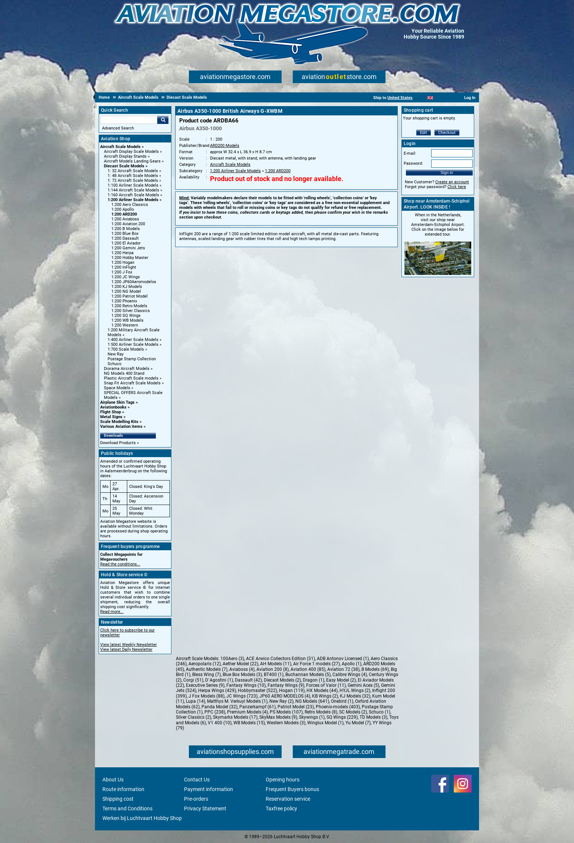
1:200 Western (124, 325)
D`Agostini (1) (219, 680)
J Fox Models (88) (206, 696)
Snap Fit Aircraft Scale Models (132, 383)
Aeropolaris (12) (204, 663)
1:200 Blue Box (124, 233)
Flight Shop (110, 412)
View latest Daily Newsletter (126, 649)
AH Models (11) (275, 663)
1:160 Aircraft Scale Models (133, 195)
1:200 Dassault (125, 238)
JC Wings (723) (242, 696)
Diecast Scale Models (124, 166)
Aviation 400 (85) (308, 669)
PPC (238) (214, 712)
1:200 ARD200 (124, 214)
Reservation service (288, 799)
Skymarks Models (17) (235, 717)
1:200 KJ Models (126, 286)
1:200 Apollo (122, 209)
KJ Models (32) (355, 696)
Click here (456, 186)
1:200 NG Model (126, 291)
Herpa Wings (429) (217, 690)
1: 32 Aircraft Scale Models (133, 170)
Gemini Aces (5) (363, 685)
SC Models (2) (353, 712)
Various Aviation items (121, 426)
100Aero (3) (232, 658)
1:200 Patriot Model (129, 296)
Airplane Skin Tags (117, 402)
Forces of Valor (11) (326, 685)
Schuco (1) (379, 712)
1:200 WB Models (127, 320)
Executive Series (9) (205, 685)
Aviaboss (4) (242, 669)
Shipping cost (118, 799)
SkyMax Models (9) (278, 717)
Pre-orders (196, 799)
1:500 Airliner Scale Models (133, 344)
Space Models (117, 388)
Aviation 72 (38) (343, 669)
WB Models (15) (249, 722)
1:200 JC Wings (125, 277)
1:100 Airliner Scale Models (133, 185)
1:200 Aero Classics (129, 204)
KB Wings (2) (325, 696)
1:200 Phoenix (124, 301)
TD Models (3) (373, 717)
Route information (123, 789)
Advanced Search (118, 128)
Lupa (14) (195, 701)
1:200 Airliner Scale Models (133, 199)
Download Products (118, 442)
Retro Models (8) (321, 712)
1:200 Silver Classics (130, 310)
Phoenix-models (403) (338, 706)
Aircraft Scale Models (120, 146)
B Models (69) (375, 669)
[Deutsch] (448, 97)
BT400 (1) (273, 674)
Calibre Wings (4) (349, 674)
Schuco (114, 363)
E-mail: (410, 153)
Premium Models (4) (247, 712)
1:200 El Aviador (126, 243)
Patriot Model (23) (296, 706)
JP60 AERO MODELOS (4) (284, 696)
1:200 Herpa (122, 252)
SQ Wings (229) (342, 717)
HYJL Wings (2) (355, 690)
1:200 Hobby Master (129, 257)
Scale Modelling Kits (119, 421)
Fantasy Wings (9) (286, 685)
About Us (113, 780)
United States (400, 97)
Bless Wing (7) (206, 674)
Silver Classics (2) (193, 717)
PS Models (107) (286, 712)
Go (162, 120)
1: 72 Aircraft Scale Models (133, 180)
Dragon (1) (313, 680)
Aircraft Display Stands (125, 156)
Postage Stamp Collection (132, 359)
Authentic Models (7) (206, 669)
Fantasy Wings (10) (246, 685)
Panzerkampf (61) (257, 706)
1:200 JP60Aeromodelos (133, 281)
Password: (413, 163)
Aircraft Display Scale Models (131, 151)
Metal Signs (111, 416)
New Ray (116, 354)
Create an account (452, 182)
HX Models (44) (322, 690)
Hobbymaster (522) (257, 690)
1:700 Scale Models (126, 349)
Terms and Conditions (127, 808)
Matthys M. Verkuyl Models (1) (237, 701)
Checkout (447, 132)
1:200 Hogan (122, 262)
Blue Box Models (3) (242, 674)
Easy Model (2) (341, 680)
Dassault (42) (248, 680)
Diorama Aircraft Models (127, 368)
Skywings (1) (312, 717)
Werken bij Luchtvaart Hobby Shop (142, 818)
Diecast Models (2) (282, 680)
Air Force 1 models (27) (316, 663)
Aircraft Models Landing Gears (132, 161)
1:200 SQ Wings (126, 315)
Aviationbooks (113, 407)
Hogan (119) (292, 690)
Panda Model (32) (219, 706)
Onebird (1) (342, 701)
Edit (423, 132)
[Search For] (128, 120)
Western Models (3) (286, 722)
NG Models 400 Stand (124, 373)
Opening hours (282, 780)
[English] (430, 97)
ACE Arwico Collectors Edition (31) (280, 658)
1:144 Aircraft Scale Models (133, 190)
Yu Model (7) (358, 722)
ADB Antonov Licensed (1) (343, 658)
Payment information (208, 789)
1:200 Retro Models (129, 306)
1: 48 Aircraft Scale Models (133, 175)
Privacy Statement (205, 808)
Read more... (112, 611)
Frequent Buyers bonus (292, 789)
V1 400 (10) (220, 722)
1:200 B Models (125, 228)
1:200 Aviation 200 (128, 224)
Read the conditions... (120, 564)
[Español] (439, 97)
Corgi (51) (193, 680)
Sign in (446, 172)
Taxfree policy (281, 808)
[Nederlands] (421, 97)
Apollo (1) (351, 663)
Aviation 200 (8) (272, 669)
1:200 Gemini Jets (128, 248)
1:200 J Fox (121, 272)
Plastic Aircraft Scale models (131, 378)
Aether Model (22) (240, 663)
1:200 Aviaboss (125, 219)
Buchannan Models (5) (308, 674)
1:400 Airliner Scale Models (133, 339)
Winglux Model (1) (325, 722)
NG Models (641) (312, 701)
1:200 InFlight (123, 267)
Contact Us (197, 780)
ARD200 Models (224, 145)
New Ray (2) (281, 701)
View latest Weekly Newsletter (128, 644)
